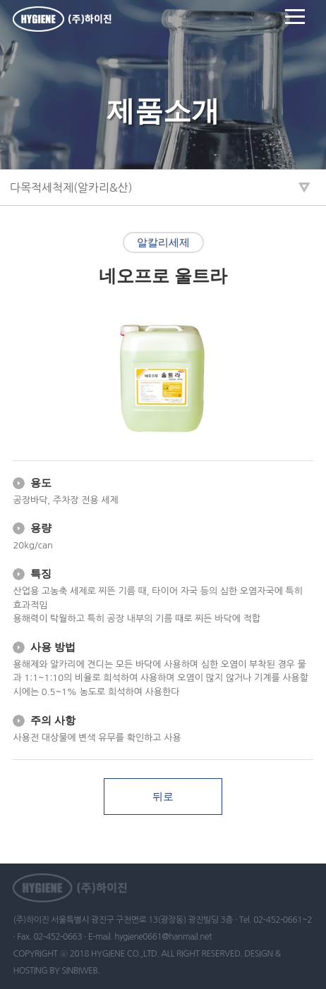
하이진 (62, 19)
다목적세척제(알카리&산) (71, 187)
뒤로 (163, 796)
